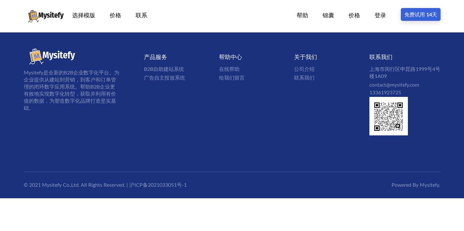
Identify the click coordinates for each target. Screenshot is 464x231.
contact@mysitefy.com (394, 84)
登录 (380, 15)
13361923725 (385, 92)
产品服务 (155, 56)
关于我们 (305, 56)
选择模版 (83, 15)
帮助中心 (230, 56)
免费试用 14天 (420, 14)
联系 (141, 15)
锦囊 (328, 15)
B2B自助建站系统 (164, 69)
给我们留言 (232, 77)
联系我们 (304, 77)
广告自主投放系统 (164, 77)
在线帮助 (229, 69)
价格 (115, 15)
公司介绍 (304, 69)
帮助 (302, 15)
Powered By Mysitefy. (416, 185)
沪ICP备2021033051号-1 (158, 185)
